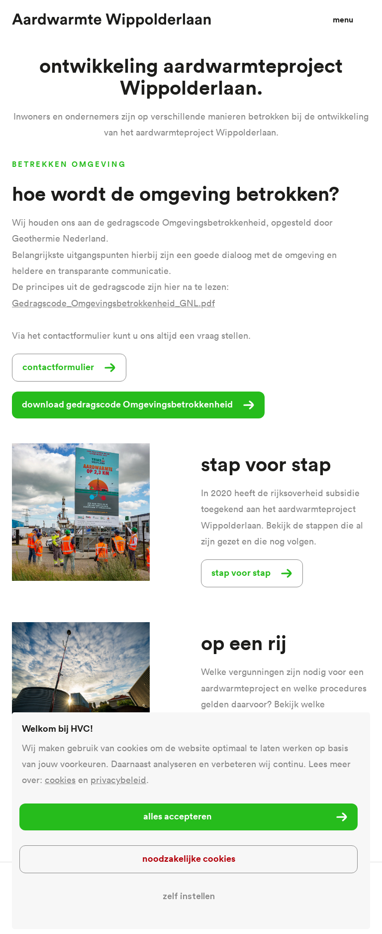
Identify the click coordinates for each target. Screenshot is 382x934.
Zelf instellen (189, 896)
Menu (343, 19)
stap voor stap (241, 572)
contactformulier (58, 367)
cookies (60, 780)
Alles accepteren (177, 816)
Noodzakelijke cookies (188, 858)
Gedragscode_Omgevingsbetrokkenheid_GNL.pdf (113, 303)
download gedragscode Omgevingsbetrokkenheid (127, 404)
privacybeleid (118, 780)
